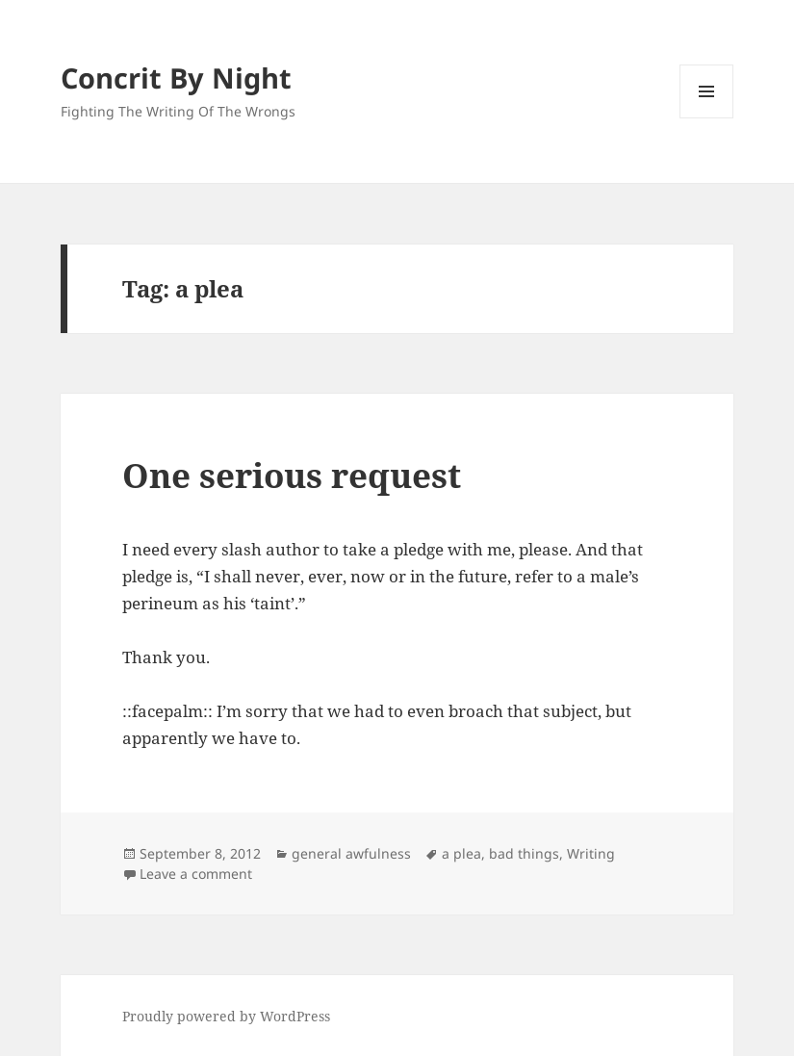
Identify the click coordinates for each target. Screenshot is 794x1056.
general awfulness (351, 853)
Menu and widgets (706, 117)
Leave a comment (196, 873)
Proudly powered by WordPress (226, 1016)
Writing (591, 853)
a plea (461, 853)
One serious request (291, 475)
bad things (524, 853)
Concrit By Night (176, 77)
